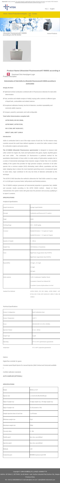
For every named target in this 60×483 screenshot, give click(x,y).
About (10, 14)
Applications (24, 14)
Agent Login (31, 74)
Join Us (29, 14)
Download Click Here (19, 74)
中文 (46, 9)
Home (5, 14)
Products (15, 14)
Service (20, 14)
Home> (49, 33)
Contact (34, 14)
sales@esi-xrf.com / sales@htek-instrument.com (40, 479)
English (52, 9)
